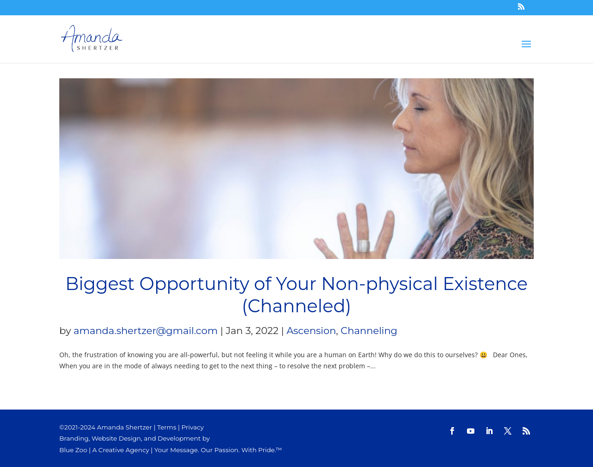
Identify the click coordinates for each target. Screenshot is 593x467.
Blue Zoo (73, 450)
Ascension (311, 330)
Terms (166, 427)
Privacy (193, 427)
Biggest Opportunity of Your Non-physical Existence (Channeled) (296, 295)
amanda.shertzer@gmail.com (146, 330)
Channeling (369, 330)
